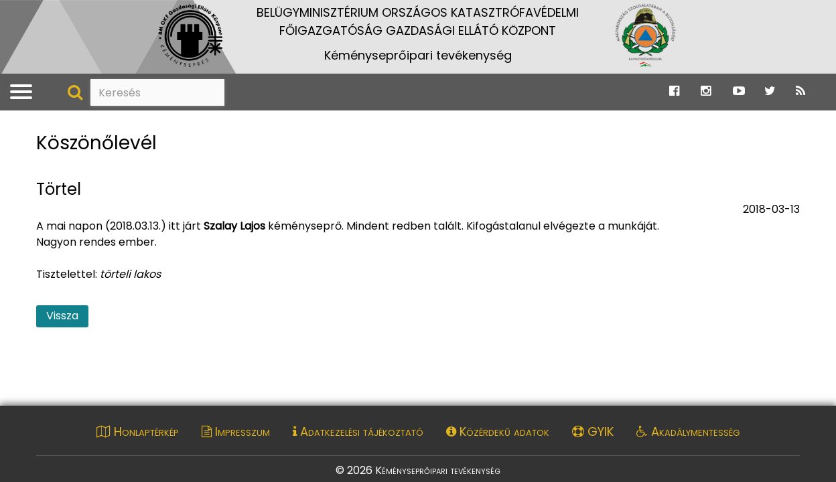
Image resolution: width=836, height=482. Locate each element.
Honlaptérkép (137, 431)
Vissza (62, 315)
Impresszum (236, 431)
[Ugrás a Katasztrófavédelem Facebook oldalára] (674, 91)
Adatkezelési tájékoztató (358, 431)
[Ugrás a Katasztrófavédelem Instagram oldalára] (706, 91)
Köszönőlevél (96, 143)
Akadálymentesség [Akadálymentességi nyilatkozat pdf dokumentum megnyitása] (688, 431)
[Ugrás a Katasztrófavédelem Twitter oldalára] (770, 91)
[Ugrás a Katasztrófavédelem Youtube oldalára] (739, 91)
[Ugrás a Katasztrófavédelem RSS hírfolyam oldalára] (800, 91)
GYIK (593, 431)
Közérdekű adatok (497, 431)
